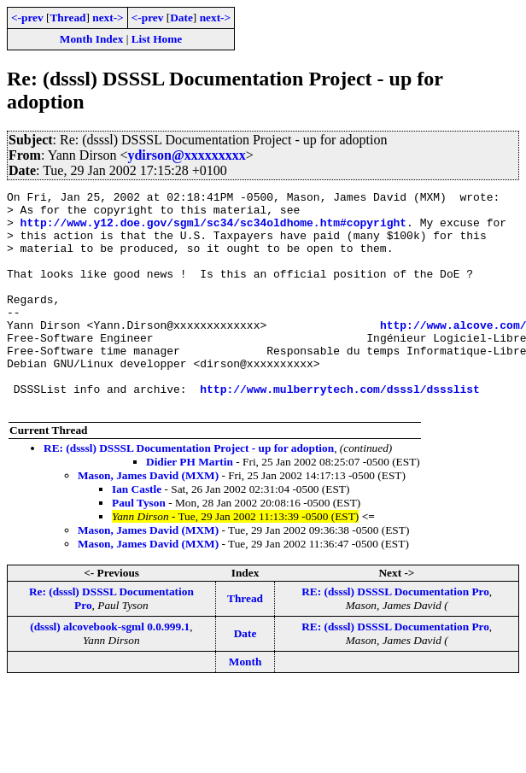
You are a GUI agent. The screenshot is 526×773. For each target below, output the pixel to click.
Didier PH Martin (189, 505)
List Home (157, 38)
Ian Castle (136, 532)
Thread (67, 17)
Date (181, 17)
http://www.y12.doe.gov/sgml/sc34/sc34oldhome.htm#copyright (213, 229)
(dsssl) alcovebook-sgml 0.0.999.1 (110, 670)
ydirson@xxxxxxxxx (186, 155)
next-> (107, 17)
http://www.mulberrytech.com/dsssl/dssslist (340, 429)
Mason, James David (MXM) (149, 518)
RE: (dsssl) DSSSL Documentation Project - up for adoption (189, 491)
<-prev (27, 17)
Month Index (91, 38)
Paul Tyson (139, 546)
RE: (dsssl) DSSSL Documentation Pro (395, 635)
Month (245, 705)
